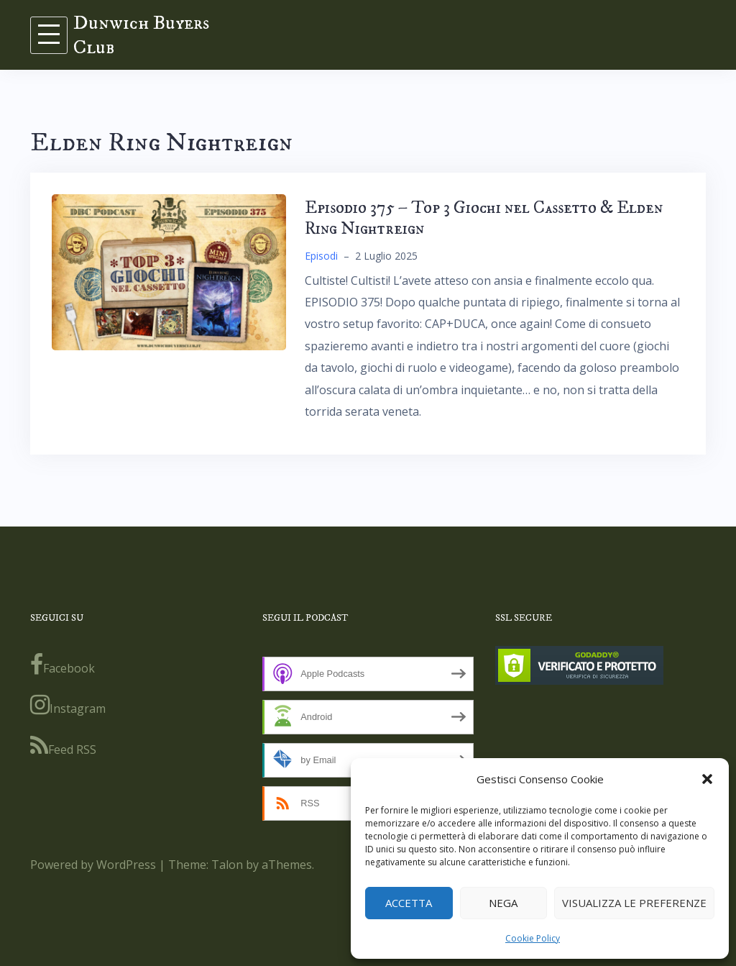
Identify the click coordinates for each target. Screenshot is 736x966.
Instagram (68, 704)
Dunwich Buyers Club (141, 35)
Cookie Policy (532, 938)
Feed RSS (63, 745)
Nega (503, 903)
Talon (227, 864)
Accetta (408, 903)
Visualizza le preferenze (634, 903)
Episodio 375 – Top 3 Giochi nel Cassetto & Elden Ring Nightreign (484, 218)
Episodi (321, 256)
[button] (707, 779)
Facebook (62, 664)
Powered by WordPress (93, 864)
